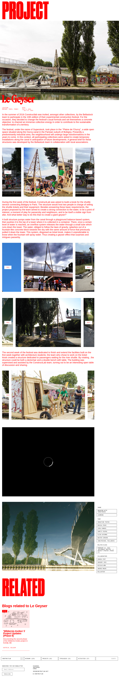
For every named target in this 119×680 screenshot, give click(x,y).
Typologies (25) (65, 658)
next (88, 172)
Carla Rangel (102, 528)
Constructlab (6, 658)
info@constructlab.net (40, 671)
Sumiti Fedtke (102, 531)
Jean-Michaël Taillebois (106, 541)
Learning (100, 515)
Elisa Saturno (102, 534)
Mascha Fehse (102, 525)
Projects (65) (47, 658)
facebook (36, 666)
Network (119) (30, 658)
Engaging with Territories (102, 511)
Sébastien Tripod (103, 522)
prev (7, 172)
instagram (36, 667)
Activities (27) (83, 658)
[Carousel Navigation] (48, 172)
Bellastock (101, 571)
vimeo (35, 668)
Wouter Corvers (103, 538)
